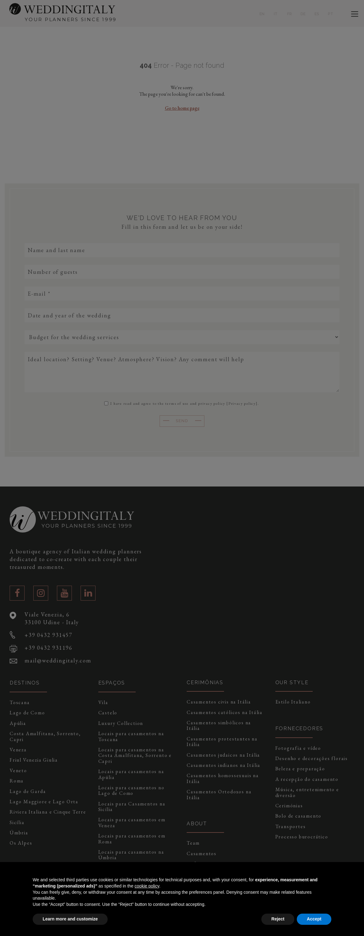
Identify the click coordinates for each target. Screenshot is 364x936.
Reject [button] (277, 918)
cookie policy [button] (147, 885)
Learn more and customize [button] (70, 918)
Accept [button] (314, 918)
